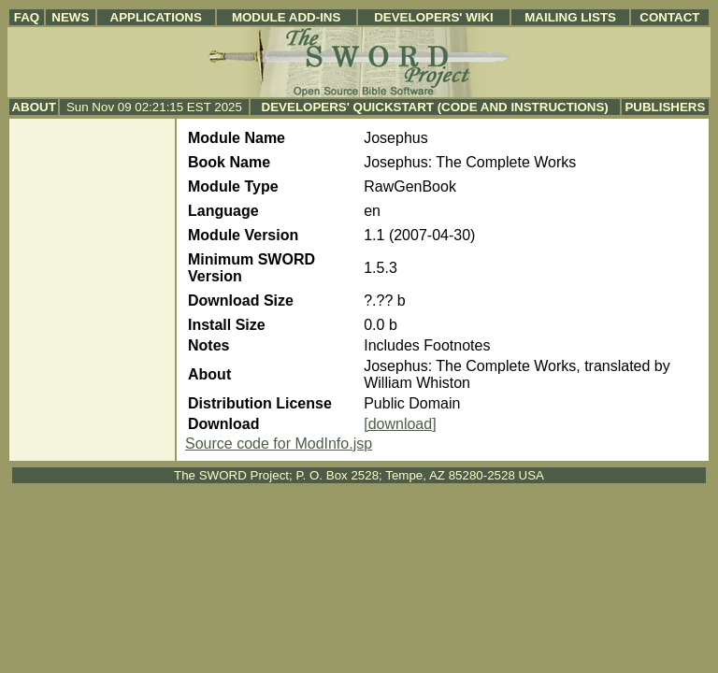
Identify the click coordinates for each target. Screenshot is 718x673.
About (33, 107)
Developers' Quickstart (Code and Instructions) (435, 107)
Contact (669, 17)
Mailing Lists (570, 17)
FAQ (26, 17)
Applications (156, 17)
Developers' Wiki (434, 17)
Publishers (665, 107)
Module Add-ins (286, 17)
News (70, 17)
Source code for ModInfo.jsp (278, 443)
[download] (400, 424)
